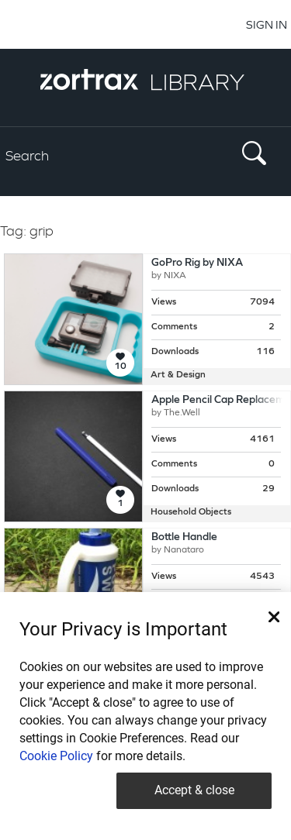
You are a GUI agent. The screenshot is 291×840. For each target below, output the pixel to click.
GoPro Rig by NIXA (197, 263)
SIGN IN (266, 24)
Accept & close (194, 790)
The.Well (182, 413)
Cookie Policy (56, 756)
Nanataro (184, 550)
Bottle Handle (184, 537)
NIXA (175, 276)
